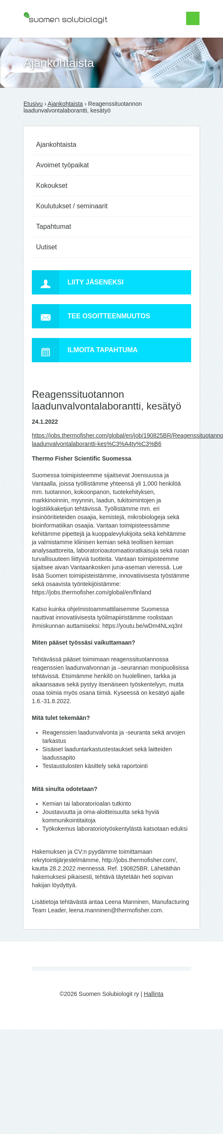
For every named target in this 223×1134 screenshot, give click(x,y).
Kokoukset (51, 185)
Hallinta (153, 994)
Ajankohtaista (65, 103)
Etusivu (33, 103)
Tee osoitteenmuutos (91, 316)
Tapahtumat (53, 226)
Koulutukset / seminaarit (72, 206)
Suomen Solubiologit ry (53, 39)
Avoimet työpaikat (62, 165)
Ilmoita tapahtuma (84, 350)
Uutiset (46, 247)
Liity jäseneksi (78, 282)
